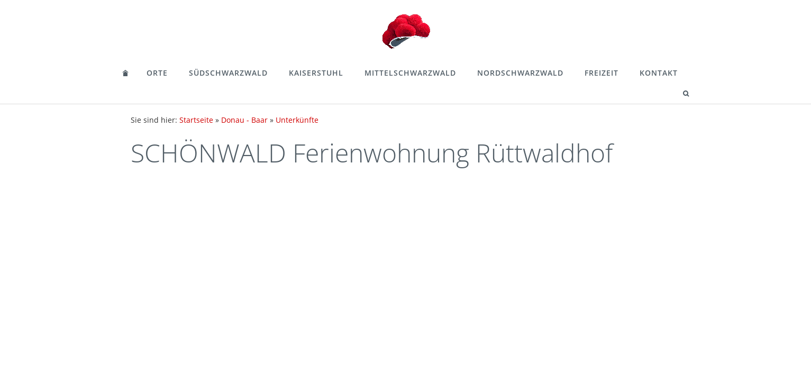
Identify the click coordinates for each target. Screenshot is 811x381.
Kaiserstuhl (316, 73)
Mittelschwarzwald (410, 73)
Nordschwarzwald (520, 73)
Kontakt (659, 73)
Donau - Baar (244, 120)
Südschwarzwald (228, 73)
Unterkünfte (297, 120)
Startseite (196, 120)
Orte (157, 73)
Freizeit (601, 73)
